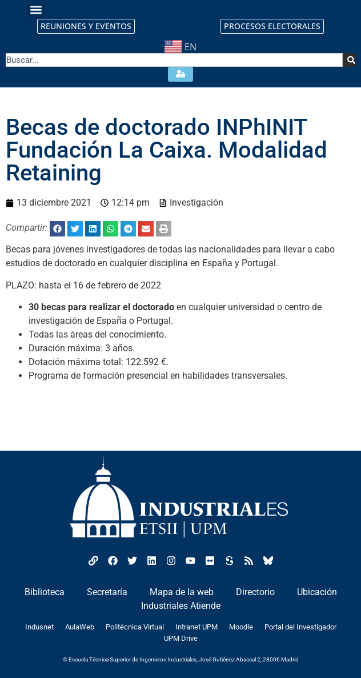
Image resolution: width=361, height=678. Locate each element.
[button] (36, 9)
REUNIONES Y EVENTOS (86, 26)
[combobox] (174, 60)
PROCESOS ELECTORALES (272, 26)
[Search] (349, 60)
